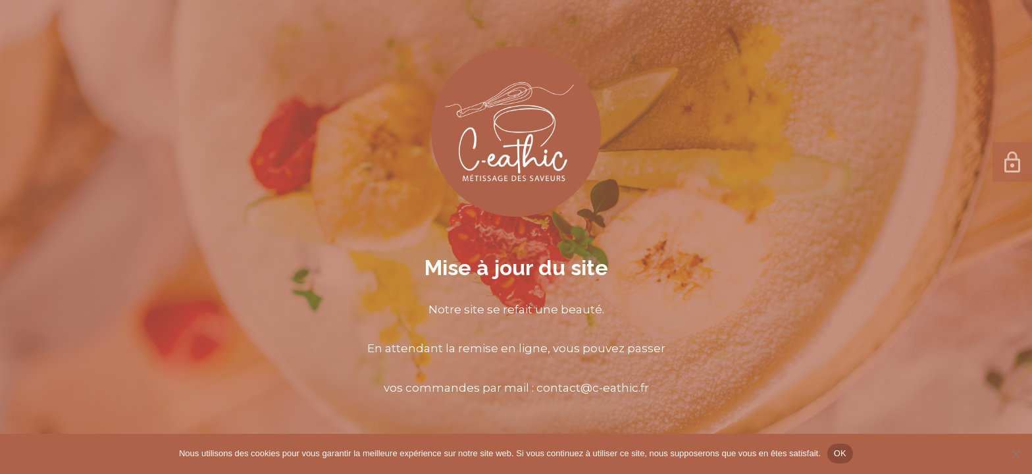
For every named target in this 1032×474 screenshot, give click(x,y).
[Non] (1015, 453)
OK (840, 453)
